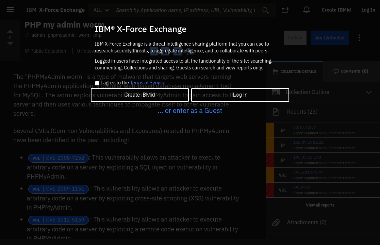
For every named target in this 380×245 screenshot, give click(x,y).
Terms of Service (147, 83)
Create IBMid (139, 95)
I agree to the (132, 83)
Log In (240, 95)
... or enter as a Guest (190, 110)
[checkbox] (97, 83)
